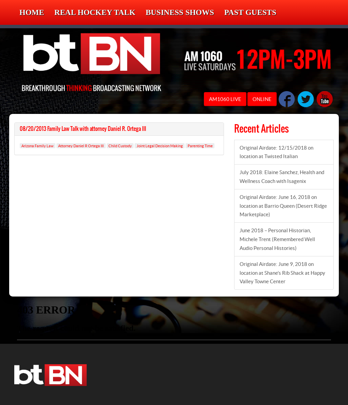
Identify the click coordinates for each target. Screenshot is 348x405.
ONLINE (262, 99)
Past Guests (250, 12)
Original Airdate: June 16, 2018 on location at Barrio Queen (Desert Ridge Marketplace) (283, 206)
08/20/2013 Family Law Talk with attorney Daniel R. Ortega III (83, 129)
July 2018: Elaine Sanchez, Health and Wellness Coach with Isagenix (282, 176)
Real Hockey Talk (95, 12)
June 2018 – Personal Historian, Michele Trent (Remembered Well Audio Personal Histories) (277, 239)
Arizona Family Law (37, 146)
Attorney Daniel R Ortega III (81, 146)
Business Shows (179, 12)
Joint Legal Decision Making (160, 146)
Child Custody (120, 146)
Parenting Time (200, 146)
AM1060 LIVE (225, 99)
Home (31, 12)
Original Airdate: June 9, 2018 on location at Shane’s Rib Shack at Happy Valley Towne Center (282, 273)
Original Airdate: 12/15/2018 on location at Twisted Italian (276, 152)
